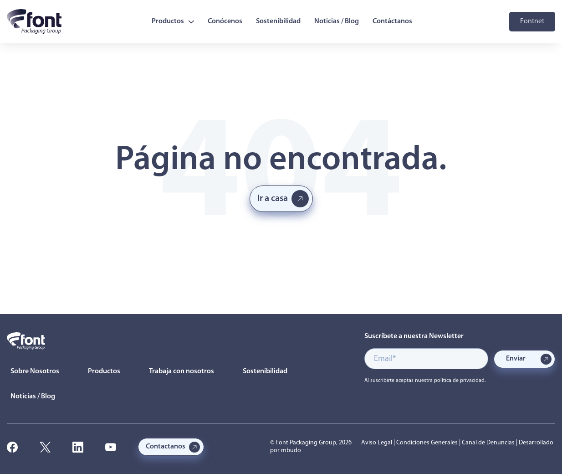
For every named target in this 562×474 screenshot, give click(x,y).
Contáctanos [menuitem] (392, 21)
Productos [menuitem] (173, 21)
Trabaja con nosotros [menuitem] (181, 371)
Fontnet (532, 21)
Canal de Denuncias (488, 442)
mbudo (291, 450)
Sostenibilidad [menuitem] (278, 21)
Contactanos (165, 446)
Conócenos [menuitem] (225, 21)
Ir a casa (272, 198)
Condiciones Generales (427, 442)
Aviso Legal (376, 442)
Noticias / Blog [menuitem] (336, 21)
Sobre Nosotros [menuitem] (34, 371)
